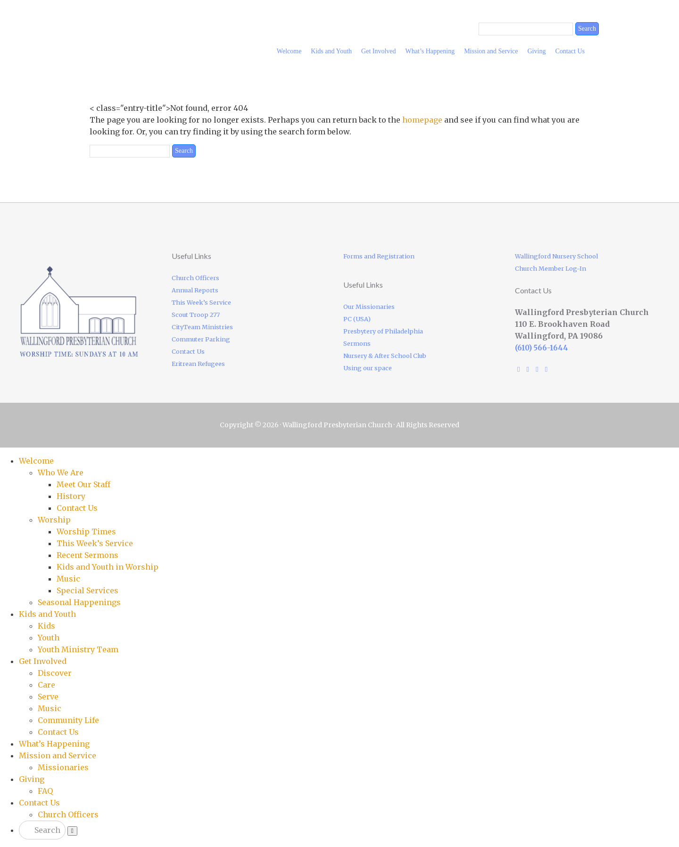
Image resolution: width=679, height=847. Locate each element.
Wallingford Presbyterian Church (160, 26)
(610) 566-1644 (541, 347)
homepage (422, 120)
